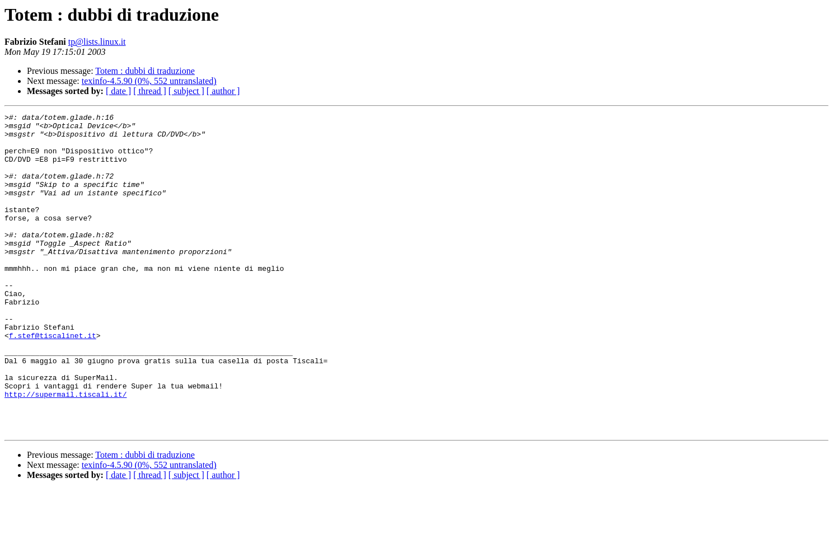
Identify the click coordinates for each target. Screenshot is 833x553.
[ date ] (118, 91)
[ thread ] (149, 91)
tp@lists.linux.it (97, 41)
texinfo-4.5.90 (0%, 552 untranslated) (149, 81)
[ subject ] (186, 91)
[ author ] (223, 91)
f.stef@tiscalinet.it (52, 381)
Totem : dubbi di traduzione (145, 71)
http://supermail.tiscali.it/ (65, 451)
